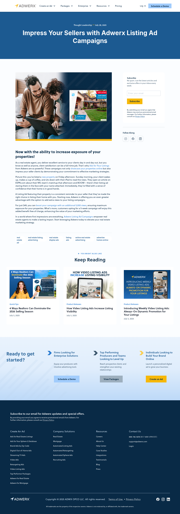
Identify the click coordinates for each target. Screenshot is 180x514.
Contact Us (135, 431)
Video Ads (14, 459)
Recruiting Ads (59, 459)
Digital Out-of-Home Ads (21, 450)
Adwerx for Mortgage (19, 483)
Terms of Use (116, 499)
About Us (100, 441)
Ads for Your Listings (99, 165)
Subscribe (135, 101)
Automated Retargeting (63, 450)
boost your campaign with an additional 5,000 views (61, 205)
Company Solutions (64, 431)
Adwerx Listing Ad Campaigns (78, 216)
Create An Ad (17, 431)
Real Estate (58, 436)
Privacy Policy (140, 116)
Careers (99, 436)
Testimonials (101, 459)
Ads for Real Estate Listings (21, 436)
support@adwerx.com (138, 441)
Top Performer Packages (20, 473)
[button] (48, 6)
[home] (26, 6)
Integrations (101, 455)
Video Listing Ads (17, 469)
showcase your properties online (86, 168)
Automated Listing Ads (62, 446)
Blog (98, 464)
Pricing (118, 5)
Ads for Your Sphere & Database (23, 441)
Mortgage (57, 441)
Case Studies (101, 450)
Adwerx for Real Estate (19, 478)
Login (131, 446)
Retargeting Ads (17, 464)
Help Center (101, 446)
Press (98, 469)
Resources (101, 431)
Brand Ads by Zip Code (19, 446)
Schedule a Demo (160, 6)
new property (48, 176)
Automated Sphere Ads (63, 455)
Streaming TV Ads (17, 455)
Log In (143, 6)
